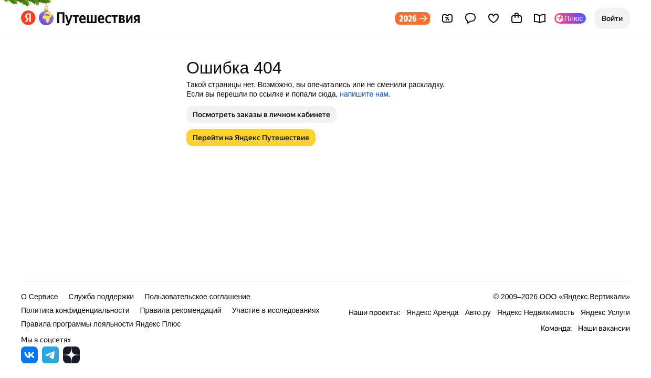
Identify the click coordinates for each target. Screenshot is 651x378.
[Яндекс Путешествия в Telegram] (50, 360)
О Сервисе (39, 296)
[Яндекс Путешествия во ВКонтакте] (29, 360)
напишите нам (364, 94)
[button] (612, 18)
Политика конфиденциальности (75, 310)
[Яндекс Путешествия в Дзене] (71, 360)
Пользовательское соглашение (197, 296)
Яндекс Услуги (605, 312)
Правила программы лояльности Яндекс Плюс (101, 324)
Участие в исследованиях (276, 310)
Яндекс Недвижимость (535, 312)
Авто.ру (478, 312)
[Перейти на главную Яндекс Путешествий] (88, 18)
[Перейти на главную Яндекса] (28, 18)
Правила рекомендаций (181, 310)
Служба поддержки (101, 296)
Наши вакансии (604, 328)
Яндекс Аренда (432, 312)
